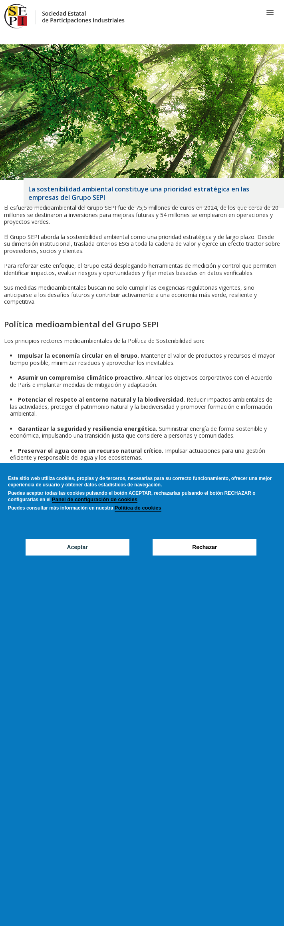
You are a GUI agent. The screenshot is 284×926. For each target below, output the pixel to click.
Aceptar (77, 547)
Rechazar (204, 547)
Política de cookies (138, 508)
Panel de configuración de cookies (94, 499)
